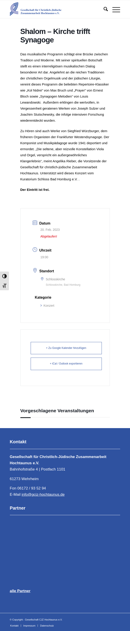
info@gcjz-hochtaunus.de (42, 494)
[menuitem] (103, 9)
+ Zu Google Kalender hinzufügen (66, 348)
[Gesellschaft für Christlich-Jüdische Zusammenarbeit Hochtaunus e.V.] (54, 9)
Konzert (47, 305)
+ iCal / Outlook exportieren (66, 363)
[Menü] (114, 9)
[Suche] (103, 9)
